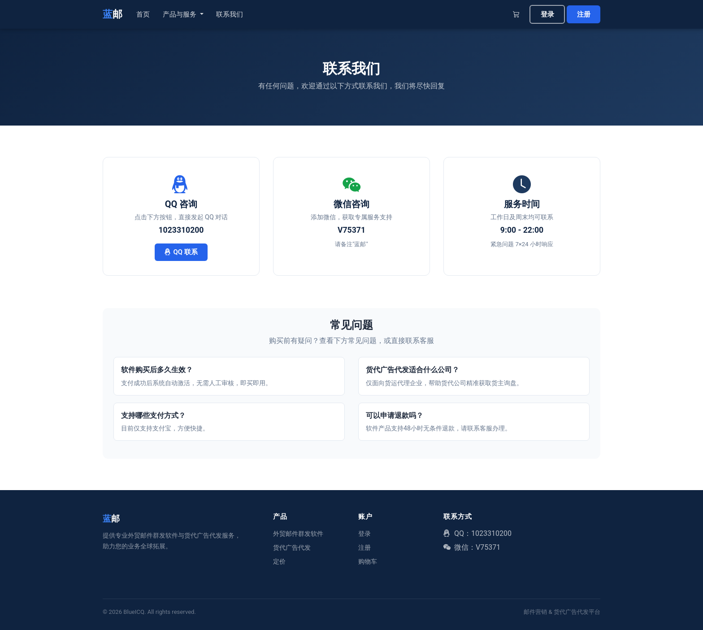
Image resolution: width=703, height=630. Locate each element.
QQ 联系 (181, 252)
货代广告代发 (292, 547)
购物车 (367, 561)
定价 (279, 561)
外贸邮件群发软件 (298, 533)
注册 (583, 14)
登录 (547, 14)
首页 (143, 14)
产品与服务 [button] (180, 14)
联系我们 (229, 14)
